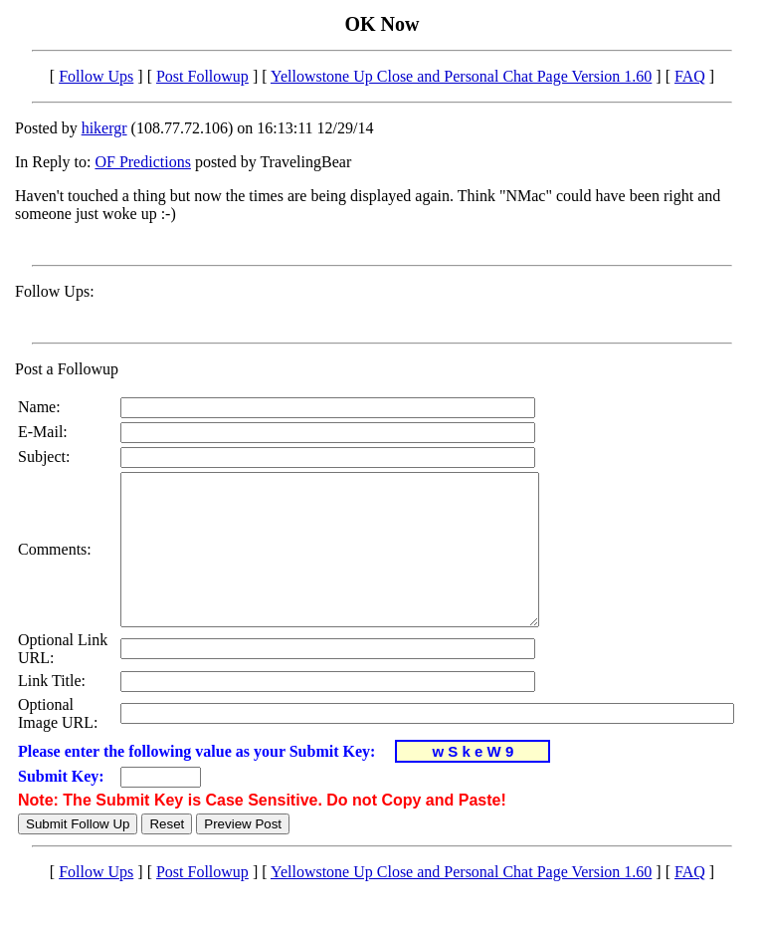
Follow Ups (96, 76)
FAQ (689, 76)
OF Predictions (142, 161)
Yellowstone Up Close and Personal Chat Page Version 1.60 (461, 76)
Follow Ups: (55, 291)
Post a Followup (66, 368)
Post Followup (202, 76)
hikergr (104, 127)
